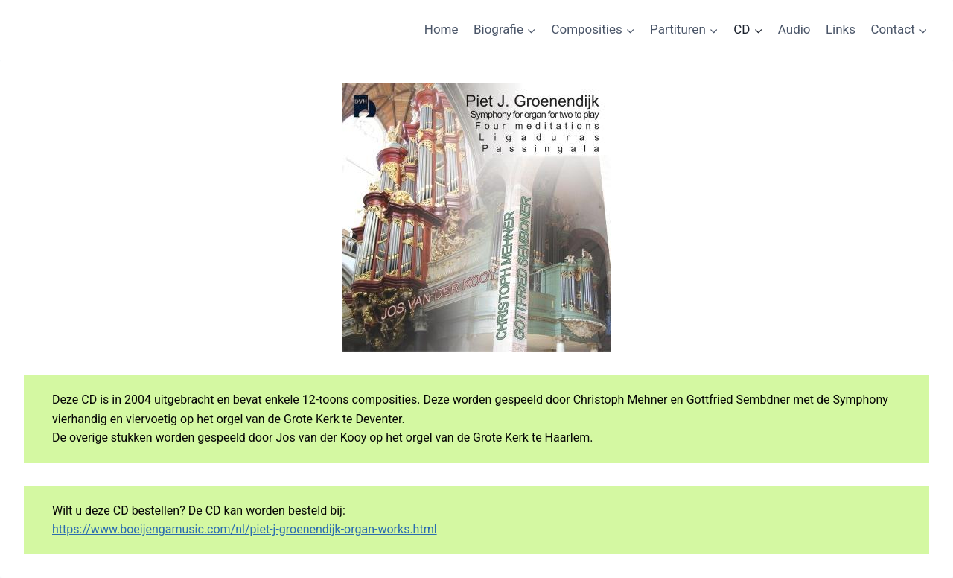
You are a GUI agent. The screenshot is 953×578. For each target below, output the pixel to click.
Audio (794, 29)
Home (441, 29)
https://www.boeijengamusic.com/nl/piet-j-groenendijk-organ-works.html (244, 529)
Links (840, 29)
